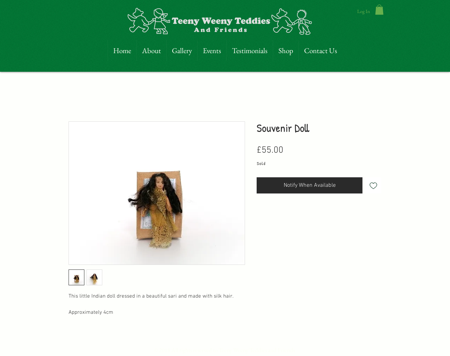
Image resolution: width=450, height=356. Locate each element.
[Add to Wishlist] (373, 185)
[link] (379, 10)
